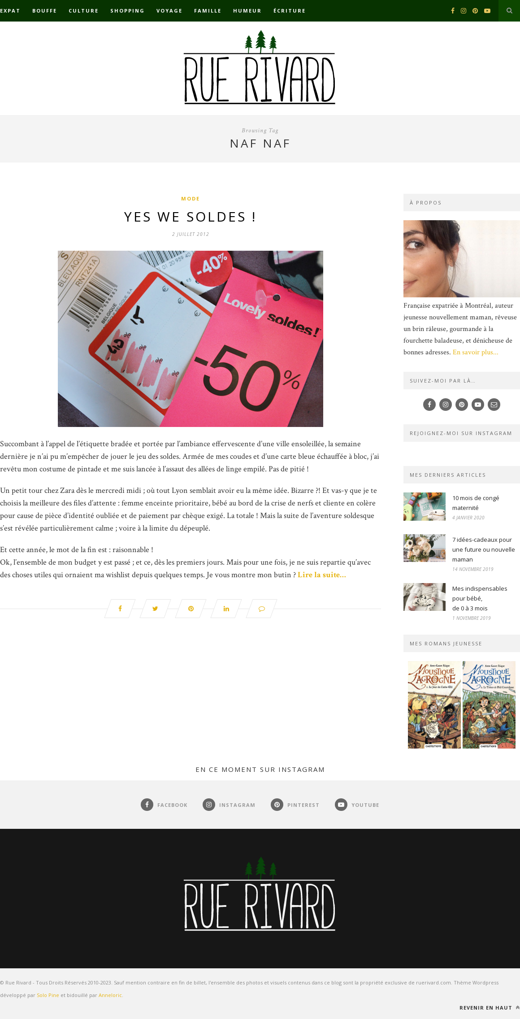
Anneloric (110, 995)
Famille (207, 10)
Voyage (169, 10)
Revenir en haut (489, 1007)
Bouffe (44, 10)
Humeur (247, 10)
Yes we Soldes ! (190, 216)
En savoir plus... (475, 352)
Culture (84, 10)
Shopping (127, 10)
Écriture (289, 10)
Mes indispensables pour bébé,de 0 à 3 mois (479, 598)
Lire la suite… (322, 575)
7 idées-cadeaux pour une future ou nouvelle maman (483, 549)
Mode (190, 198)
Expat (10, 10)
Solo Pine (48, 995)
